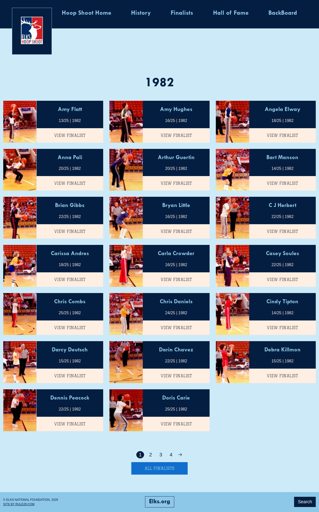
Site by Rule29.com (19, 504)
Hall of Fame (230, 13)
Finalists (182, 13)
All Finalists (159, 468)
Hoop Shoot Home (86, 13)
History (141, 13)
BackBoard (282, 13)
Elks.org (159, 502)
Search (305, 501)
